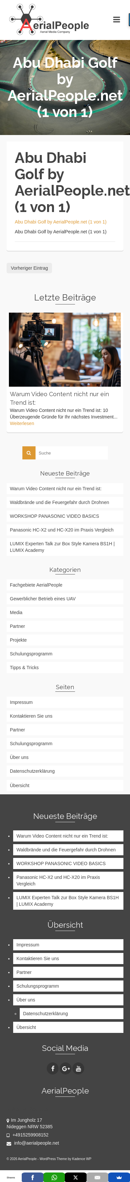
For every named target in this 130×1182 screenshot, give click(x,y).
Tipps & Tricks (24, 667)
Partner (17, 626)
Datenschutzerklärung (32, 771)
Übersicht (19, 785)
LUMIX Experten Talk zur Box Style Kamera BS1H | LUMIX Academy (62, 547)
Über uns (19, 757)
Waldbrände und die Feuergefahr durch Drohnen (59, 502)
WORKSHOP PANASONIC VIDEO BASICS (54, 516)
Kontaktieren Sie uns (31, 716)
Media (16, 612)
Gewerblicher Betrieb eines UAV (43, 598)
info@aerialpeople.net (33, 1143)
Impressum (21, 702)
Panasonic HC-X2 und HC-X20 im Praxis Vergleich (62, 530)
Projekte (18, 640)
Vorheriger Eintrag (29, 268)
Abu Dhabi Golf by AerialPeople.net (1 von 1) (61, 221)
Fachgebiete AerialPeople (36, 585)
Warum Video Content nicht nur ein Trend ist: (56, 488)
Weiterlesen (22, 423)
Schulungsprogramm (31, 653)
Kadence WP (81, 1159)
